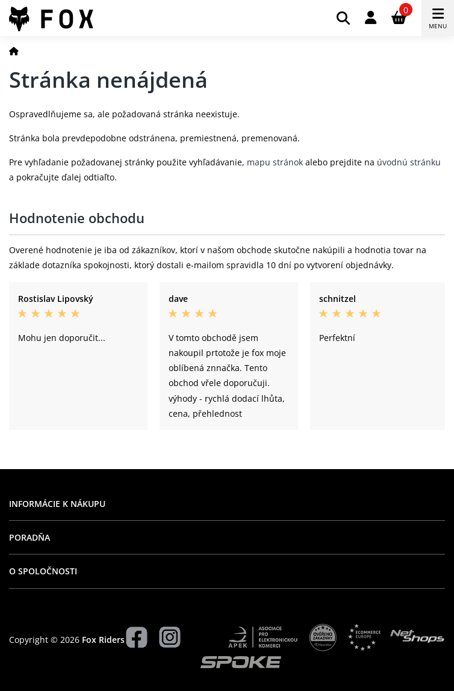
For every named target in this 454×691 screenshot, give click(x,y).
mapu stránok (275, 162)
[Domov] (14, 51)
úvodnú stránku (409, 162)
